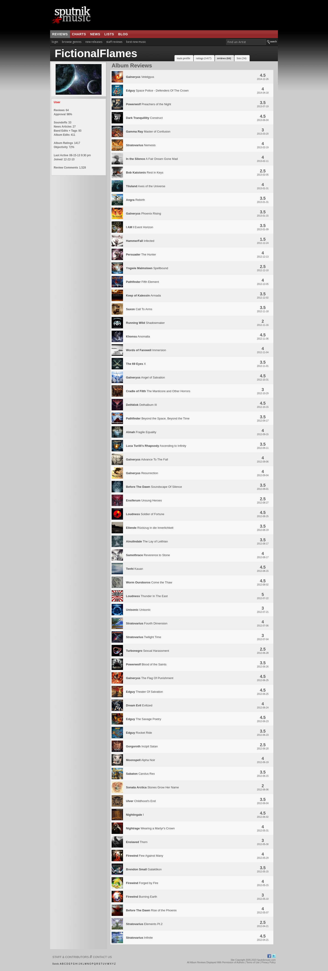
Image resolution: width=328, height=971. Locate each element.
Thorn (136, 842)
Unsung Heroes (144, 500)
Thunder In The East (147, 596)
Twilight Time (143, 637)
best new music (136, 42)
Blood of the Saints (146, 664)
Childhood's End (141, 801)
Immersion (146, 350)
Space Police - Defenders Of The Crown (157, 90)
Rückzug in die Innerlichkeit (149, 527)
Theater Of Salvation (144, 691)
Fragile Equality (141, 432)
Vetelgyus (140, 77)
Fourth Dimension (146, 623)
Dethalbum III (141, 404)
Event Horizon (139, 227)
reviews (60, 34)
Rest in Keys (144, 172)
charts (79, 34)
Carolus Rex (140, 773)
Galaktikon (144, 869)
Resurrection (142, 473)
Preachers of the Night (148, 104)
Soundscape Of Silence (154, 486)
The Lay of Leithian (147, 541)
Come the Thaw (149, 582)
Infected (140, 241)
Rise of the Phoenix (151, 910)
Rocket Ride (139, 732)
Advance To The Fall (147, 459)
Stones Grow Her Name (152, 787)
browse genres (71, 42)
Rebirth (135, 200)
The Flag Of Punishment (149, 678)
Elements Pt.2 (144, 924)
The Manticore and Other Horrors (158, 391)
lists (109, 34)
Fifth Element (142, 282)
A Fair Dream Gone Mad (152, 159)
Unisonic (138, 609)
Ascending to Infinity (156, 445)
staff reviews (114, 42)
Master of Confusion (148, 131)
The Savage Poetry (143, 719)
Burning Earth (141, 896)
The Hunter (141, 254)
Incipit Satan (142, 746)
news (95, 34)
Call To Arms (139, 309)
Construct (144, 118)
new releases (93, 42)
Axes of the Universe (145, 186)
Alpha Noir (140, 760)
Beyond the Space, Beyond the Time (158, 418)
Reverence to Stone (148, 555)
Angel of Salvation (145, 377)
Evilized (139, 705)
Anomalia (138, 336)
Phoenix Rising (143, 213)
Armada (143, 295)
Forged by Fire (142, 883)
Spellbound (147, 268)
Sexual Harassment (147, 650)
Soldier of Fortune (145, 514)
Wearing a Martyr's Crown (150, 828)
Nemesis (141, 145)
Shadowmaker (145, 323)
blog (123, 34)
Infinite (139, 937)
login (55, 42)
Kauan (134, 568)
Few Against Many (144, 855)
